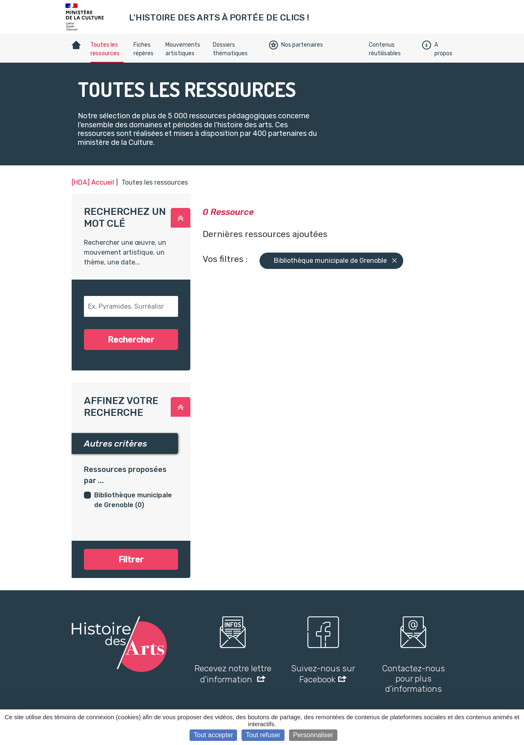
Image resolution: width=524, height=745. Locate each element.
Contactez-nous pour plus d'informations (413, 678)
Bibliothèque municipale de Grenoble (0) (133, 500)
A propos (437, 49)
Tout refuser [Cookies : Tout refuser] (263, 734)
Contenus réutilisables (385, 49)
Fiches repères (143, 49)
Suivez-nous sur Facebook (323, 673)
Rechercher (131, 340)
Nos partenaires (296, 45)
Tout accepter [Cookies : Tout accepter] (213, 734)
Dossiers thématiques (230, 49)
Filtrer (131, 559)
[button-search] (131, 306)
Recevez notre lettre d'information (232, 673)
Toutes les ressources (105, 49)
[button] (180, 218)
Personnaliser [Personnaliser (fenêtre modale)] (313, 734)
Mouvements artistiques (182, 49)
